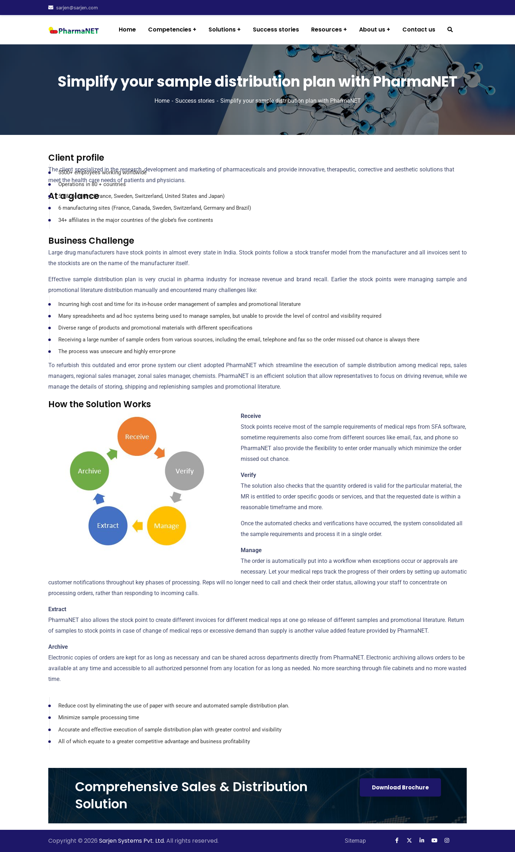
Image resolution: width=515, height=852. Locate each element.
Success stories (195, 100)
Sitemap (355, 840)
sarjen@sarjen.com (73, 7)
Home (162, 100)
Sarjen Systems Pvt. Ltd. (132, 841)
